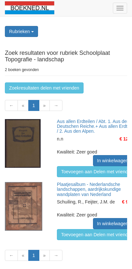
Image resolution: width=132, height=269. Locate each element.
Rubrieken (21, 31)
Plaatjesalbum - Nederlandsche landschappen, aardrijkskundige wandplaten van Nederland (89, 189)
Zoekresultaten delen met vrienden (44, 88)
